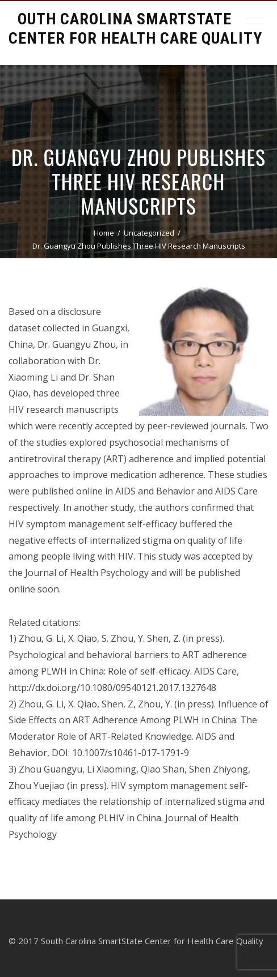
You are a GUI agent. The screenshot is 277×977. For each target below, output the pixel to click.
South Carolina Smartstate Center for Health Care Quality (135, 29)
